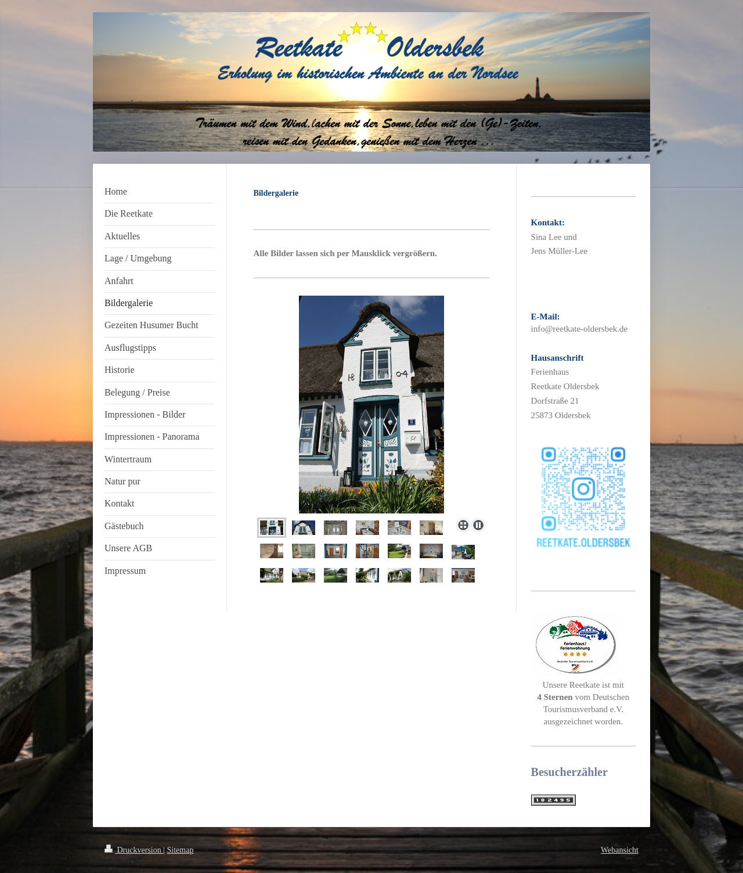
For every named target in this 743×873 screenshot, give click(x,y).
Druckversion (133, 850)
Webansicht (620, 850)
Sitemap (180, 850)
